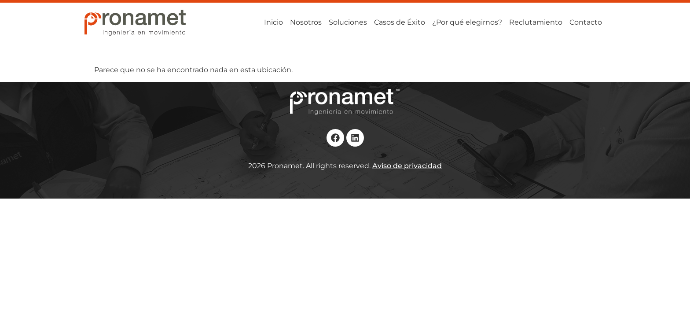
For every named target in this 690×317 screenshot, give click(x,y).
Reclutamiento (535, 22)
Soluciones (348, 22)
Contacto (585, 22)
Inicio (273, 22)
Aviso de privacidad (407, 166)
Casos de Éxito (399, 22)
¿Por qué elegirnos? (467, 22)
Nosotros (306, 22)
